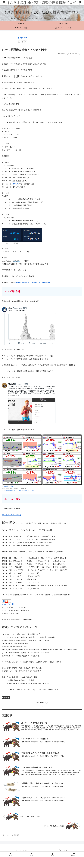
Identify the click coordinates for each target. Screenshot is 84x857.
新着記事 (5, 698)
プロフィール (62, 850)
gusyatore (22, 37)
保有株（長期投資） (22, 282)
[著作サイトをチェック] (19, 41)
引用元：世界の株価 (7, 486)
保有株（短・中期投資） (41, 282)
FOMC (15, 184)
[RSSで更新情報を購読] (25, 41)
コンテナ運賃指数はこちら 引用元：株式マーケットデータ (18, 490)
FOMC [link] (4, 57)
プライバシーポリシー (21, 850)
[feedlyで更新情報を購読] (22, 41)
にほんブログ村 (8, 604)
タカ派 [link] (16, 76)
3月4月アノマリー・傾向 (11, 514)
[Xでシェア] (42, 707)
